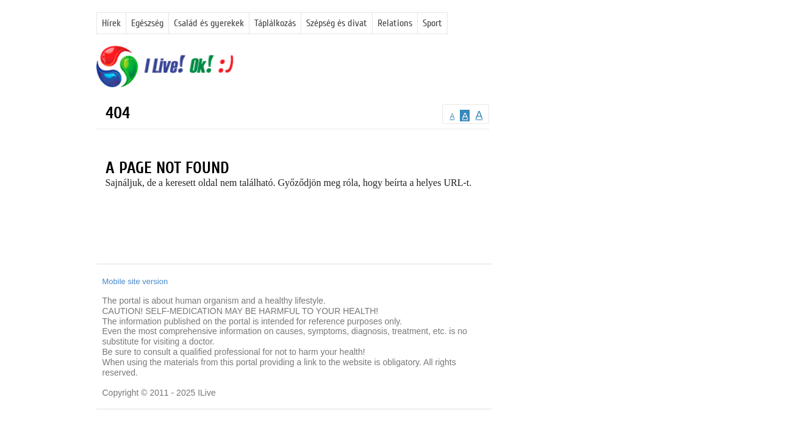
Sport (432, 23)
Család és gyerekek (209, 23)
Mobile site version (135, 281)
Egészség (147, 23)
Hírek (111, 23)
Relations (395, 23)
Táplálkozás (275, 23)
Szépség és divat (336, 23)
